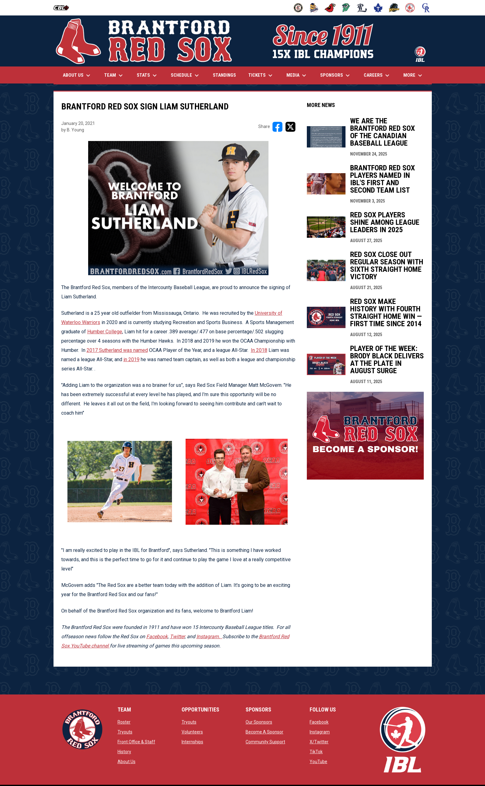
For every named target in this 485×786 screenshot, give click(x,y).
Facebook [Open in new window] (157, 636)
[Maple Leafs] (378, 7)
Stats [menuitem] (147, 75)
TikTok (316, 751)
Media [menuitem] (297, 75)
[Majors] (362, 7)
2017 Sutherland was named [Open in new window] (117, 350)
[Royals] (426, 7)
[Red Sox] (410, 7)
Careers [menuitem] (377, 75)
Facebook (319, 722)
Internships (192, 741)
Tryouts (125, 731)
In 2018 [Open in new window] (259, 350)
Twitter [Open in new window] (177, 636)
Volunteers (192, 731)
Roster (124, 722)
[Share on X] (290, 127)
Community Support (265, 741)
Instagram (320, 731)
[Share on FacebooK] (277, 127)
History (124, 751)
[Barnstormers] (298, 7)
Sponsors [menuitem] (335, 75)
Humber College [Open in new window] (104, 332)
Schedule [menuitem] (185, 75)
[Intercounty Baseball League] (64, 7)
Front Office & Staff (136, 741)
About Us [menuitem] (77, 75)
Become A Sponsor (264, 731)
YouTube (318, 761)
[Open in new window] (209, 636)
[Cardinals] (330, 7)
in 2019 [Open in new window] (131, 359)
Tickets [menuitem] (261, 75)
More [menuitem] (413, 75)
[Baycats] (314, 7)
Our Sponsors (259, 722)
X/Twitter (319, 741)
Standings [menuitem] (224, 75)
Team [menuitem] (114, 75)
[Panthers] (394, 7)
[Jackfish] (346, 7)
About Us (126, 761)
